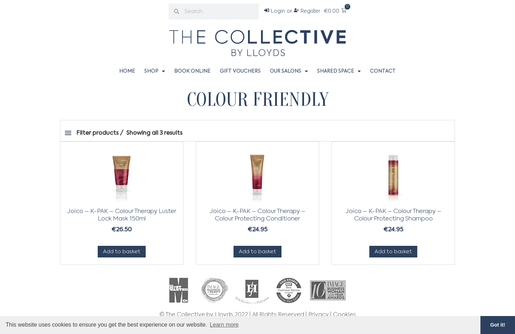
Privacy (318, 315)
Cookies (344, 315)
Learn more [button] (224, 325)
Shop (154, 71)
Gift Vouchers (240, 71)
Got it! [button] (497, 325)
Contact (383, 71)
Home (127, 71)
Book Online (192, 71)
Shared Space (339, 71)
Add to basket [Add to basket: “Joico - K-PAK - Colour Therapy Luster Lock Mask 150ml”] (121, 251)
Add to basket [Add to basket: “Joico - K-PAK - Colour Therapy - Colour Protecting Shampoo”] (393, 251)
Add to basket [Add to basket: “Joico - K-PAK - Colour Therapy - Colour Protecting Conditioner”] (257, 251)
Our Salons (289, 71)
